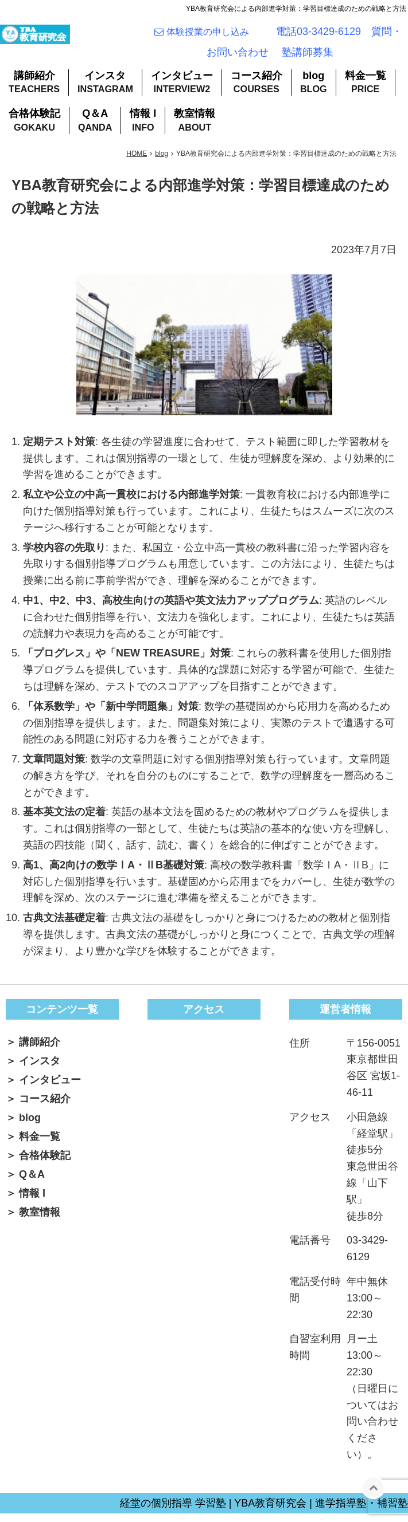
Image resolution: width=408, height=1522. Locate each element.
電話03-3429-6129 (318, 36)
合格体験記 (34, 122)
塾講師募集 (307, 56)
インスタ (105, 84)
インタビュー (182, 84)
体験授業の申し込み (212, 36)
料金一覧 (365, 84)
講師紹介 (34, 84)
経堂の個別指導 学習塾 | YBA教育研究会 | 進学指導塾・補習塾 (264, 1511)
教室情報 (194, 122)
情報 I (143, 122)
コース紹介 (256, 84)
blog (313, 84)
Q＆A (95, 122)
